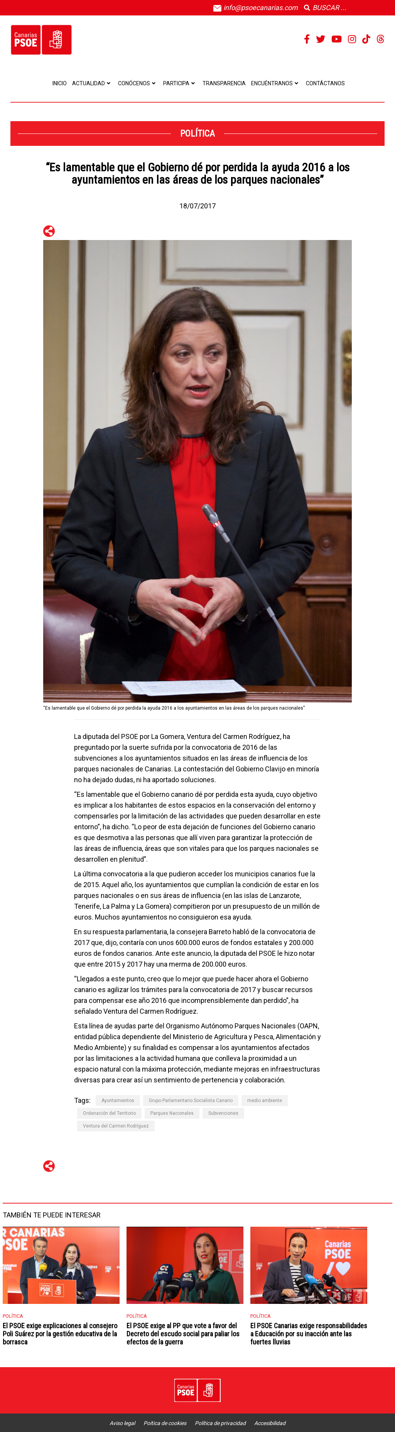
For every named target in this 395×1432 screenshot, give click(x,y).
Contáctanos (325, 83)
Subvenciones (223, 1113)
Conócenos (138, 83)
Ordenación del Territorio (109, 1113)
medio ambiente (264, 1100)
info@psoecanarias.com (255, 7)
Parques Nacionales (172, 1113)
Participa (180, 83)
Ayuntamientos (117, 1100)
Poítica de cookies (164, 1423)
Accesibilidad (269, 1423)
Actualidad (92, 83)
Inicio (59, 83)
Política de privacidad (220, 1423)
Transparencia (224, 83)
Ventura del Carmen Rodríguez (116, 1126)
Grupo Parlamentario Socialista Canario (191, 1100)
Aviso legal (122, 1423)
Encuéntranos (275, 83)
